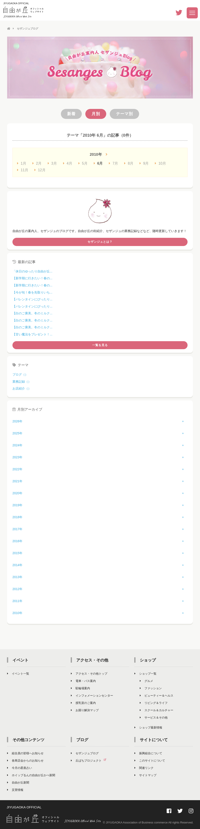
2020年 (17, 493)
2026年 (17, 421)
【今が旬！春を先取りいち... (32, 292)
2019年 (17, 505)
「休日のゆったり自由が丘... (32, 271)
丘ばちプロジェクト (90, 760)
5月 (83, 163)
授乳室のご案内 (83, 702)
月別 (96, 113)
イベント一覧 (18, 673)
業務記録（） (21, 381)
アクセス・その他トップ (89, 673)
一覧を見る (100, 345)
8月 (128, 163)
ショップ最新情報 (148, 727)
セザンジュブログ (85, 753)
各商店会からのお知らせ (25, 760)
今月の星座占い (19, 767)
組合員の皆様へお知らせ (25, 753)
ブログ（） (20, 374)
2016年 (17, 541)
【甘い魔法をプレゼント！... (32, 334)
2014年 (17, 565)
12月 (40, 170)
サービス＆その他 (154, 717)
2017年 (17, 529)
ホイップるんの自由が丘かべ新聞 (31, 775)
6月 (98, 163)
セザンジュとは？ (100, 241)
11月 (22, 170)
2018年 (17, 517)
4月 (67, 163)
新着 (71, 113)
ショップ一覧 (145, 673)
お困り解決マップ (85, 710)
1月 (21, 163)
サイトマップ (145, 775)
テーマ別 (124, 113)
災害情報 (15, 789)
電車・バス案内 (83, 680)
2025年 (17, 433)
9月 (144, 163)
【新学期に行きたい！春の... (32, 278)
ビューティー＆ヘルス (156, 695)
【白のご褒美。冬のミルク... (32, 313)
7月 (113, 163)
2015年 (17, 553)
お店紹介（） (21, 388)
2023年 (17, 457)
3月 (52, 163)
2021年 (17, 481)
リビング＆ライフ (154, 702)
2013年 (17, 577)
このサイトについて (149, 760)
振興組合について (148, 753)
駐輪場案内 (80, 688)
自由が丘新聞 (18, 782)
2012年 (17, 589)
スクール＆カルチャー (156, 710)
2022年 (17, 469)
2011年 (17, 601)
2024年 (17, 445)
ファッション (151, 688)
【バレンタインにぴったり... (32, 299)
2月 (37, 163)
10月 (160, 163)
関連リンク (144, 767)
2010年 (17, 613)
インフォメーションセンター (92, 695)
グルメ (146, 680)
